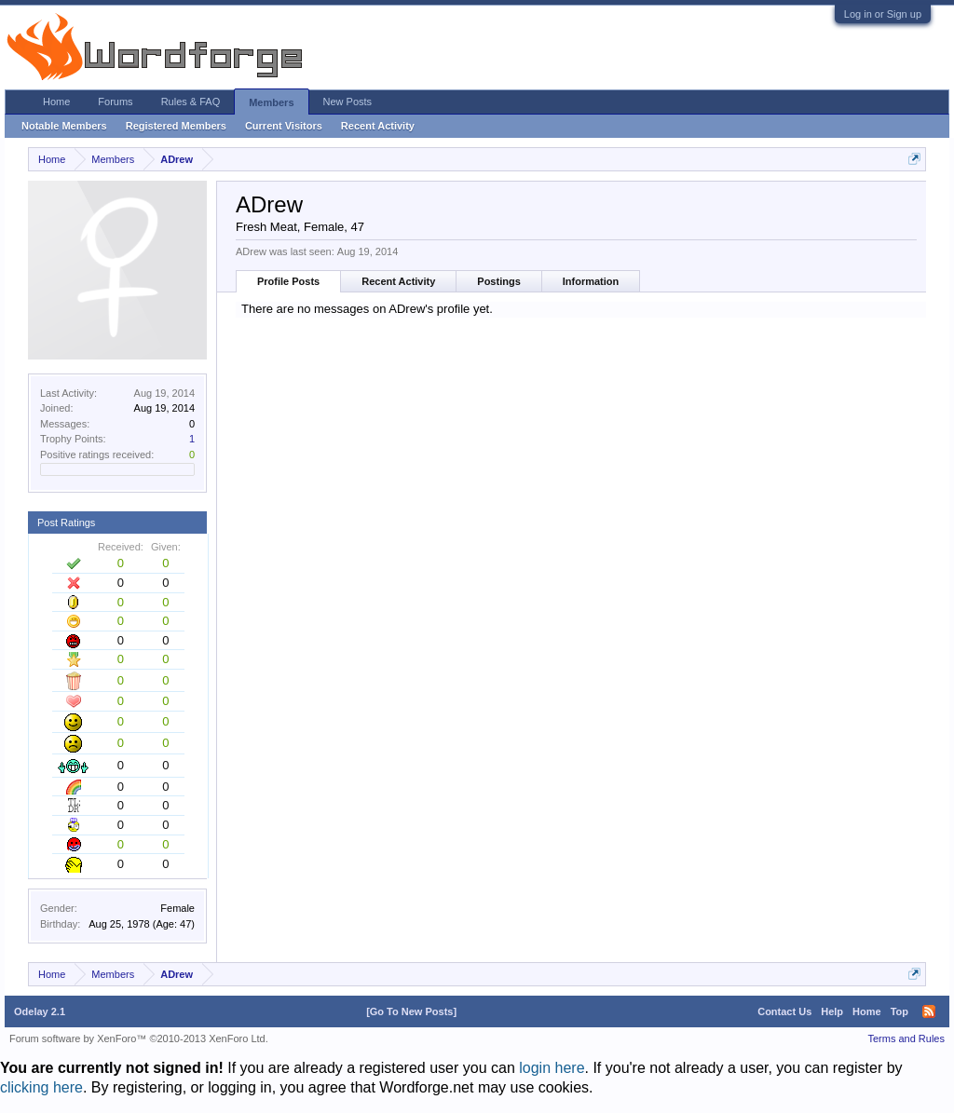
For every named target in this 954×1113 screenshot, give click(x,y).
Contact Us (784, 1011)
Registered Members (176, 125)
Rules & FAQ (191, 101)
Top (899, 1011)
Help (832, 1011)
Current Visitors (283, 125)
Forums (115, 101)
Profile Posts (288, 281)
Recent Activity (398, 281)
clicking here (41, 1087)
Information (591, 281)
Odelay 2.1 (39, 1011)
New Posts (348, 101)
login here (551, 1068)
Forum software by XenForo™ (138, 1038)
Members (271, 102)
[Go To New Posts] (411, 1011)
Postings (498, 281)
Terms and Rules (906, 1038)
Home (56, 101)
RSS (928, 1011)
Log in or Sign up (882, 14)
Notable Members (64, 125)
